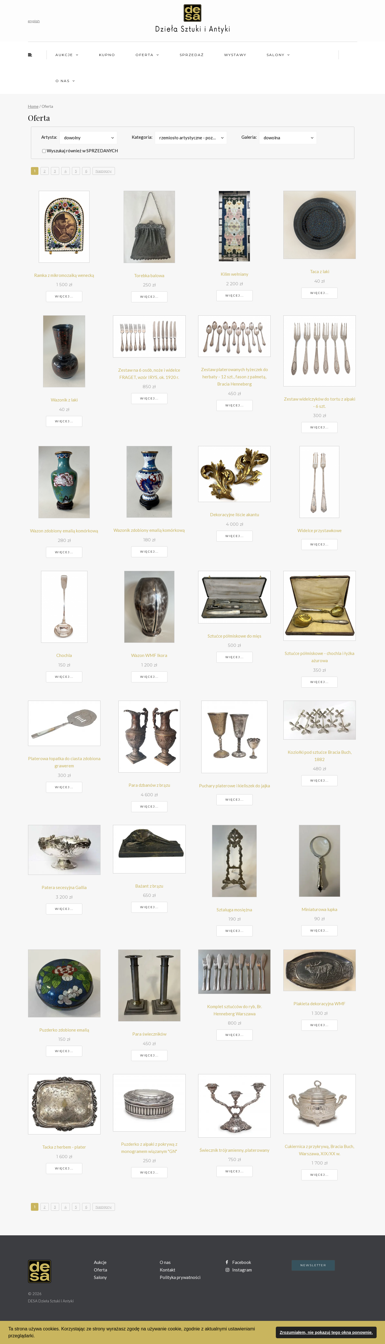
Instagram (239, 1269)
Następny (104, 171)
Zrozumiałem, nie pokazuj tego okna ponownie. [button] (326, 1332)
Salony (275, 55)
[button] (37, 1336)
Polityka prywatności (180, 1277)
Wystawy (235, 55)
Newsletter (313, 1265)
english (34, 21)
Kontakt (167, 1269)
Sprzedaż (192, 55)
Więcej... (64, 296)
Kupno (107, 55)
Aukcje (64, 55)
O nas (62, 81)
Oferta (144, 55)
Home (33, 106)
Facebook (238, 1262)
